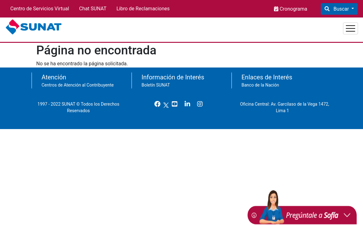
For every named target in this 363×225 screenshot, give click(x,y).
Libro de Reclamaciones (143, 9)
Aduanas (342, 26)
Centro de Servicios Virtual (39, 9)
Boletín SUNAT (156, 81)
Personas (274, 26)
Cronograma (292, 9)
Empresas (308, 26)
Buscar (341, 9)
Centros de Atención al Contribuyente (78, 81)
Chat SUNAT (93, 9)
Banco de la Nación (260, 81)
